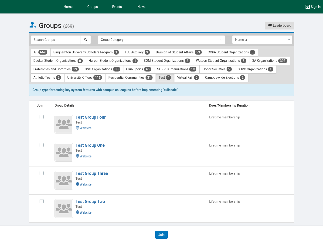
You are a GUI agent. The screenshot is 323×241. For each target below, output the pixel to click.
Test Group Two (90, 201)
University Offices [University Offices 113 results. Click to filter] (85, 77)
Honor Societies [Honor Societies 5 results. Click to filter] (217, 69)
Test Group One (90, 145)
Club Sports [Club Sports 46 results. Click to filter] (138, 69)
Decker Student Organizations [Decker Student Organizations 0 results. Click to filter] (58, 60)
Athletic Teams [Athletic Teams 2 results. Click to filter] (47, 77)
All (41, 52)
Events (117, 7)
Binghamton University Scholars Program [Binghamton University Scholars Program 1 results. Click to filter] (86, 52)
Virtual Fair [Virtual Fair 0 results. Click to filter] (188, 77)
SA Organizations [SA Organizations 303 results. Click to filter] (269, 60)
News (141, 7)
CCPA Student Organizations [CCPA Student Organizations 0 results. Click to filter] (231, 52)
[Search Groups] (56, 39)
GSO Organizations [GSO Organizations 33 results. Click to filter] (102, 69)
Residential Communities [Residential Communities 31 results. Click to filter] (130, 77)
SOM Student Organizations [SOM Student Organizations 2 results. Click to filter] (167, 60)
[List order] (262, 39)
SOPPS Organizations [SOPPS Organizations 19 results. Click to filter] (177, 69)
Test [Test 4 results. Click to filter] (165, 77)
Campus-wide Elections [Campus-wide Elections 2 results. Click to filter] (225, 77)
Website (83, 128)
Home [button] (68, 7)
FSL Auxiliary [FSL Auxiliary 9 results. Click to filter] (137, 52)
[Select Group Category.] (161, 39)
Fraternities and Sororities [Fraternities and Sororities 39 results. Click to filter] (56, 69)
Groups (92, 7)
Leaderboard (279, 25)
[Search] (86, 39)
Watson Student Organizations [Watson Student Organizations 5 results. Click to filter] (221, 60)
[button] (313, 6)
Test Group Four (90, 117)
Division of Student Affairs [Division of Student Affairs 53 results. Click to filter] (179, 52)
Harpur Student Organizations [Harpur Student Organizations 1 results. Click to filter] (113, 60)
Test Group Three (91, 173)
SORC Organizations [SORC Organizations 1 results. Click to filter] (255, 69)
